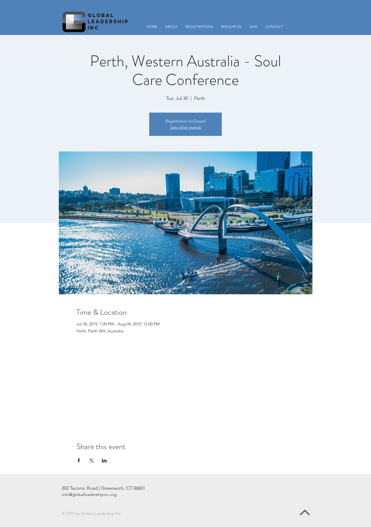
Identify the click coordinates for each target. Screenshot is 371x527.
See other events (185, 127)
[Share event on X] (91, 460)
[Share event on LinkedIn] (104, 460)
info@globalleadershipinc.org (89, 494)
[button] (231, 26)
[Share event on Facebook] (78, 460)
